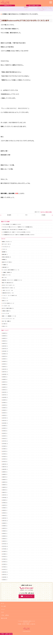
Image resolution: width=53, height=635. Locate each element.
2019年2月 (4, 513)
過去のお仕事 (4, 618)
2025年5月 (4, 358)
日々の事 (3, 323)
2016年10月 (4, 577)
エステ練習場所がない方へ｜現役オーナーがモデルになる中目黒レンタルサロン (16, 232)
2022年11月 (4, 420)
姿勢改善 (3, 259)
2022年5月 (4, 428)
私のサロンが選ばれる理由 (46, 212)
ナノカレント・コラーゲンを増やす (8, 295)
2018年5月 (4, 533)
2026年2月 (4, 341)
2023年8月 (4, 402)
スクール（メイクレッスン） (7, 318)
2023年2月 (4, 412)
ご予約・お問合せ (5, 615)
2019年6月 (4, 507)
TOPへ (26, 215)
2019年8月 (4, 502)
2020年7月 (4, 477)
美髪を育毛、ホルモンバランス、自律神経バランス (11, 280)
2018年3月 (4, 538)
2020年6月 (4, 479)
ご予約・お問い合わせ (6, 634)
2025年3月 (4, 364)
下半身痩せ (4, 264)
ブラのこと (4, 298)
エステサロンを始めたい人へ (7, 303)
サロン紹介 (3, 606)
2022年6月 (4, 425)
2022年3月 (4, 433)
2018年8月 (4, 525)
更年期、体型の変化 (5, 257)
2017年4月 (4, 564)
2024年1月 (4, 389)
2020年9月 (4, 471)
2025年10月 (4, 351)
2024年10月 (4, 374)
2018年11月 (4, 520)
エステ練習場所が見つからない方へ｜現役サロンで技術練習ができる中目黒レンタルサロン (18, 234)
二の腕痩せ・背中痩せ (6, 272)
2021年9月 (4, 446)
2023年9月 (4, 400)
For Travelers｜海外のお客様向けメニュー (10, 269)
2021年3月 (4, 456)
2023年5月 (4, 407)
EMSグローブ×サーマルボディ (7, 285)
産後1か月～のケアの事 (6, 262)
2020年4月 (4, 484)
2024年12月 (4, 369)
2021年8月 (4, 448)
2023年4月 (4, 410)
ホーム (2, 603)
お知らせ (3, 326)
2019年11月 (4, 495)
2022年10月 (4, 423)
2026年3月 (4, 338)
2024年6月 (4, 384)
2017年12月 (4, 543)
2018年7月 (4, 528)
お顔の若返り (4, 267)
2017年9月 (4, 551)
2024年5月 (4, 387)
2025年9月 (4, 353)
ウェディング (4, 313)
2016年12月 (4, 572)
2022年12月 (4, 418)
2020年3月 (4, 487)
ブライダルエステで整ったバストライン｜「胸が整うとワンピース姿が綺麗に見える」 (17, 227)
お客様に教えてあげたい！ (7, 292)
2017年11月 (4, 546)
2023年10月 (4, 397)
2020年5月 (4, 482)
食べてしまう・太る (5, 244)
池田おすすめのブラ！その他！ (7, 287)
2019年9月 (4, 500)
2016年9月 (4, 579)
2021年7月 (4, 451)
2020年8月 (4, 474)
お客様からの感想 (5, 310)
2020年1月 (4, 492)
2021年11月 (4, 441)
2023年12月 (4, 392)
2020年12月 (4, 464)
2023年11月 (4, 394)
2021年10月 (4, 443)
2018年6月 (4, 530)
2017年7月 (4, 556)
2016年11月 (4, 574)
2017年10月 (4, 548)
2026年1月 (4, 343)
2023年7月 (4, 405)
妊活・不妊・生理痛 (5, 321)
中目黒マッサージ (5, 274)
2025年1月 (4, 366)
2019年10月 (4, 497)
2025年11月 (4, 348)
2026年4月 (4, 335)
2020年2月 (4, 489)
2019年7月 (4, 505)
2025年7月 (4, 356)
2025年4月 (4, 361)
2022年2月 (4, 436)
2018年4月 (4, 536)
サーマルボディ (5, 305)
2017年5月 (4, 561)
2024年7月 (4, 382)
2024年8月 (4, 379)
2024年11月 (4, 371)
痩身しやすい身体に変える (7, 282)
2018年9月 (4, 523)
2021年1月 (4, 461)
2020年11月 (4, 466)
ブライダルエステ (5, 246)
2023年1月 (4, 415)
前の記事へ (9, 215)
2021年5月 (4, 453)
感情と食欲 (4, 254)
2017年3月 (4, 566)
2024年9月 (4, 376)
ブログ (2, 612)
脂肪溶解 (3, 251)
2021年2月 (4, 459)
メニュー (3, 609)
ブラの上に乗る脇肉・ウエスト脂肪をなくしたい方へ (11, 224)
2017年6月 (4, 559)
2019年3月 (4, 510)
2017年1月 (4, 569)
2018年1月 (4, 541)
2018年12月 (4, 518)
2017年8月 (4, 554)
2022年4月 (4, 430)
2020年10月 (4, 469)
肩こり (3, 277)
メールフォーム (28, 596)
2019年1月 (4, 515)
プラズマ (3, 249)
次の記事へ (43, 215)
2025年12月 (4, 346)
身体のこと (4, 300)
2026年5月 (4, 333)
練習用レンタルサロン (6, 241)
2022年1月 (4, 438)
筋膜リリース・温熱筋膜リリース (8, 316)
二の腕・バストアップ (6, 290)
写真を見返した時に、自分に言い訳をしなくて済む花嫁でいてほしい (14, 229)
